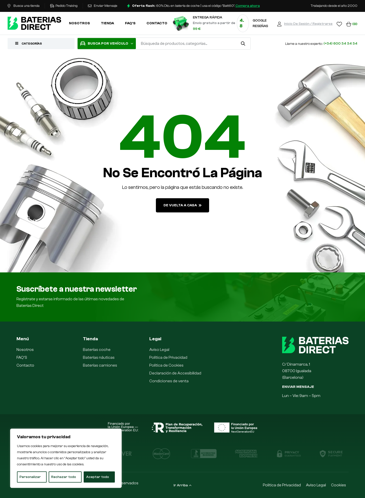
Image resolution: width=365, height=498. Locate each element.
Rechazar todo (63, 477)
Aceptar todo (97, 477)
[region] (66, 458)
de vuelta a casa (182, 205)
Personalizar (30, 477)
